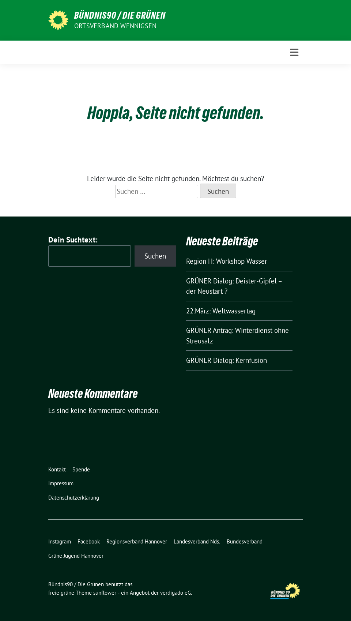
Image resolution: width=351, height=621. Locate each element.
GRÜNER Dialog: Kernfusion (226, 360)
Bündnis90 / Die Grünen (120, 15)
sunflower (104, 592)
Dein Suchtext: (73, 240)
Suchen (155, 256)
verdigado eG (175, 592)
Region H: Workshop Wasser (226, 261)
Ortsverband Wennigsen (115, 26)
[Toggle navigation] (294, 52)
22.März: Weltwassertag (221, 310)
